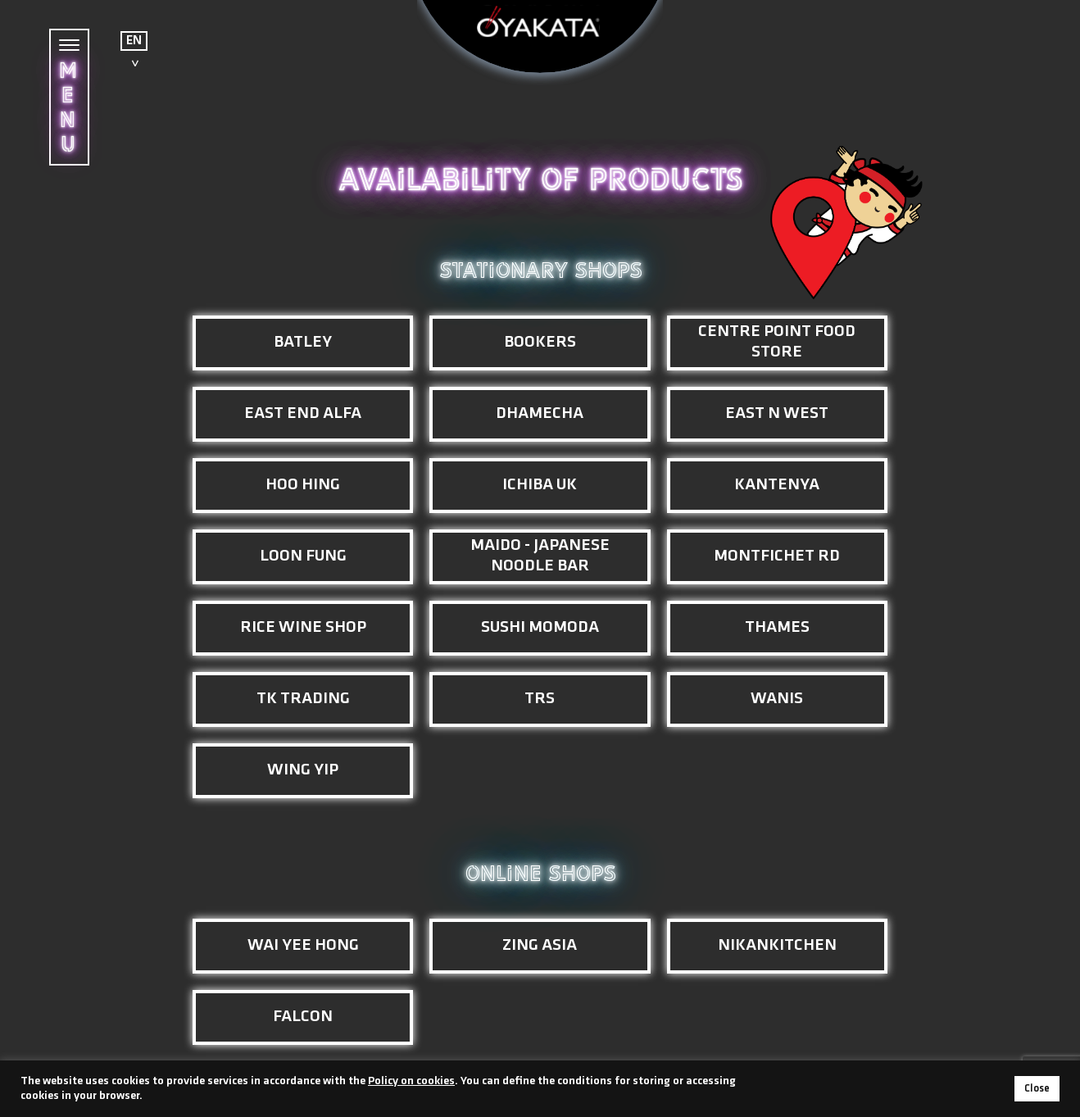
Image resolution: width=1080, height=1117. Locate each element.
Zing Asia (539, 945)
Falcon (303, 1016)
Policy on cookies (411, 1081)
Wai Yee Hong (303, 945)
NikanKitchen (777, 945)
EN (134, 41)
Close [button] (1037, 1088)
